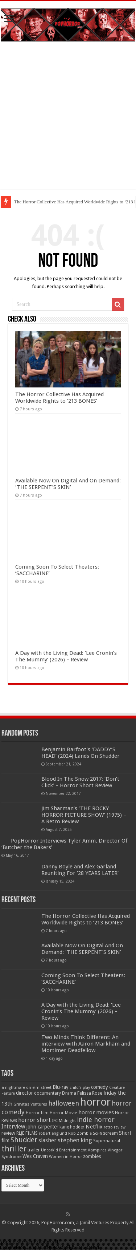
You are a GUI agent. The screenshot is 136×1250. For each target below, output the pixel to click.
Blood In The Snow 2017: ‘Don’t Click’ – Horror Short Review (80, 782)
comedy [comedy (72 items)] (99, 1087)
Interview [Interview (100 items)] (13, 1126)
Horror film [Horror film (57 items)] (37, 1112)
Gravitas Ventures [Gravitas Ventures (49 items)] (30, 1104)
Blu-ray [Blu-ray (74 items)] (61, 1087)
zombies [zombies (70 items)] (92, 1156)
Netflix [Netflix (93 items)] (94, 1126)
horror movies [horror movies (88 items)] (96, 1112)
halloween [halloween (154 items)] (63, 1103)
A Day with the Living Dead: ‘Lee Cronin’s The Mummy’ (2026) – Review (66, 656)
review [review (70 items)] (8, 1133)
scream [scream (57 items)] (110, 1133)
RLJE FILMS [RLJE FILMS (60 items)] (27, 1133)
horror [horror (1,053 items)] (95, 1102)
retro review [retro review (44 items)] (114, 1127)
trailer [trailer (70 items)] (34, 1150)
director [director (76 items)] (24, 1093)
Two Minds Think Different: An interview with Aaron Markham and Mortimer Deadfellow (85, 1044)
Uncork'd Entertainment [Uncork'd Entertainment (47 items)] (64, 1150)
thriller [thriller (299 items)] (13, 1148)
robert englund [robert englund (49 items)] (53, 1133)
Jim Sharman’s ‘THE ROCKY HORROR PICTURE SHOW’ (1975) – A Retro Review (83, 815)
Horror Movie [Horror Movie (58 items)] (63, 1112)
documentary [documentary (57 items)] (47, 1093)
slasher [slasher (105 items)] (47, 1140)
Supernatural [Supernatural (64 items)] (106, 1140)
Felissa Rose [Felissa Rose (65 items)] (89, 1093)
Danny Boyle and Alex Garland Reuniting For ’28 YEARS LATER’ (80, 869)
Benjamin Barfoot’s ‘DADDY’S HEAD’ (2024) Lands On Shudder (80, 752)
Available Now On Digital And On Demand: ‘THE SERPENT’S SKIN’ (68, 483)
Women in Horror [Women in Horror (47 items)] (65, 1156)
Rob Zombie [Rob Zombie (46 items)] (80, 1133)
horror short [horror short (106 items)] (34, 1119)
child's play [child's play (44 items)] (80, 1087)
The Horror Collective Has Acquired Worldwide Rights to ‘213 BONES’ (59, 397)
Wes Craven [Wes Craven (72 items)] (35, 1156)
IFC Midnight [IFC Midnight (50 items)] (64, 1120)
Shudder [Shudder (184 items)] (24, 1140)
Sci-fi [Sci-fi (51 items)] (97, 1133)
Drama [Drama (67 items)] (69, 1093)
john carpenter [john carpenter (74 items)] (42, 1127)
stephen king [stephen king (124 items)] (75, 1140)
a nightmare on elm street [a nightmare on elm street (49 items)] (26, 1087)
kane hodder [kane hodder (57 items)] (72, 1127)
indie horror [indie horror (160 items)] (96, 1119)
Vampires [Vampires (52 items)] (97, 1150)
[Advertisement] (68, 120)
